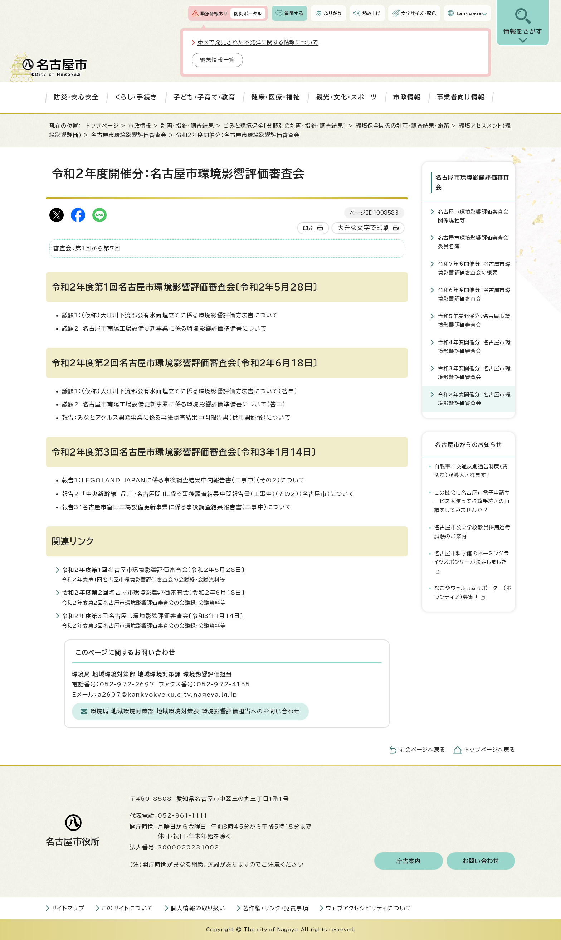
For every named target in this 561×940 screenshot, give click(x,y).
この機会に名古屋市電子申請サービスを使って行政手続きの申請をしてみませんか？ (472, 501)
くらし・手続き (136, 97)
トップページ (102, 125)
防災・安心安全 (76, 97)
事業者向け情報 (461, 97)
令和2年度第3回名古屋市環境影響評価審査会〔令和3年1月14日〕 (152, 616)
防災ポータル (248, 13)
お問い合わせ (480, 861)
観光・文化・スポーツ (346, 97)
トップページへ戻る (490, 750)
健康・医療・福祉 (275, 97)
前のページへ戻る (422, 750)
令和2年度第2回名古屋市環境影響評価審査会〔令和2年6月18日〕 (153, 592)
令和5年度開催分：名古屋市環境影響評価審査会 (474, 320)
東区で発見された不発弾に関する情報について (257, 42)
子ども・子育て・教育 (204, 97)
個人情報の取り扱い (198, 908)
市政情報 (407, 97)
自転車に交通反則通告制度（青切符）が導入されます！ (471, 471)
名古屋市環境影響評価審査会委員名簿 (473, 242)
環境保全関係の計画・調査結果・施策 (402, 125)
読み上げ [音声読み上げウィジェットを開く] (371, 13)
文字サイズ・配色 (418, 13)
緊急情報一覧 (217, 60)
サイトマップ (68, 908)
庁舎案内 (408, 861)
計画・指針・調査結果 (187, 125)
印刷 (308, 228)
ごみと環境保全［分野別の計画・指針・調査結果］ (284, 125)
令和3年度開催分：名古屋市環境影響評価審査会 (474, 373)
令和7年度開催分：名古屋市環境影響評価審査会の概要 (474, 268)
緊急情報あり (214, 13)
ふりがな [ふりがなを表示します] (333, 13)
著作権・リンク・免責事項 (275, 908)
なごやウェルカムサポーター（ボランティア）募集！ (473, 592)
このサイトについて (127, 908)
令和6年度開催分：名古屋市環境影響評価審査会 (474, 294)
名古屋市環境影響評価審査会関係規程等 (473, 216)
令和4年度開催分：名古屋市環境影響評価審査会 (474, 347)
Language (469, 13)
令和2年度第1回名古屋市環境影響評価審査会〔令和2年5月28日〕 (153, 570)
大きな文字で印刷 (363, 228)
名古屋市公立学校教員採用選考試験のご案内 (472, 532)
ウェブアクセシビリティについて (369, 908)
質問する (293, 13)
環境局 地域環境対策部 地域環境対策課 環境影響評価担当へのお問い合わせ (195, 711)
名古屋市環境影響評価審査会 (129, 135)
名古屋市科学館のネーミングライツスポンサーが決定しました (471, 562)
